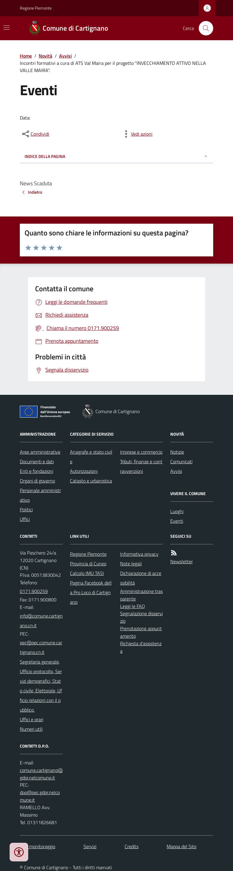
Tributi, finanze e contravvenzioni (141, 466)
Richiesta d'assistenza (141, 647)
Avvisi (65, 55)
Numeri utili (31, 729)
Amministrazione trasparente (141, 595)
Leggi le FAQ (132, 606)
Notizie (177, 451)
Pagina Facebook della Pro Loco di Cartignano (91, 592)
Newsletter (181, 561)
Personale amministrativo (40, 495)
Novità (45, 55)
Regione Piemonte (36, 8)
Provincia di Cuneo (88, 563)
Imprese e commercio (141, 451)
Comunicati (181, 461)
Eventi (176, 521)
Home (26, 55)
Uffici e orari (31, 719)
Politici (26, 509)
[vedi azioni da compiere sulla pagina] (137, 134)
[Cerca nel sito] (203, 28)
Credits (131, 846)
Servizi (89, 846)
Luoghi (176, 511)
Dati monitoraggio (37, 846)
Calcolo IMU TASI (87, 573)
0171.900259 (34, 591)
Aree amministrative (40, 451)
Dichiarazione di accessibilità (140, 578)
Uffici (25, 519)
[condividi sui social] (35, 134)
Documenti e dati (37, 461)
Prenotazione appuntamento (141, 632)
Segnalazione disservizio (141, 617)
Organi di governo (37, 480)
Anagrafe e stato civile (91, 456)
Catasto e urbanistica (91, 480)
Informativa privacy (139, 554)
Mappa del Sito (181, 846)
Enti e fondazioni (36, 471)
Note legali (131, 563)
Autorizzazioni (84, 471)
